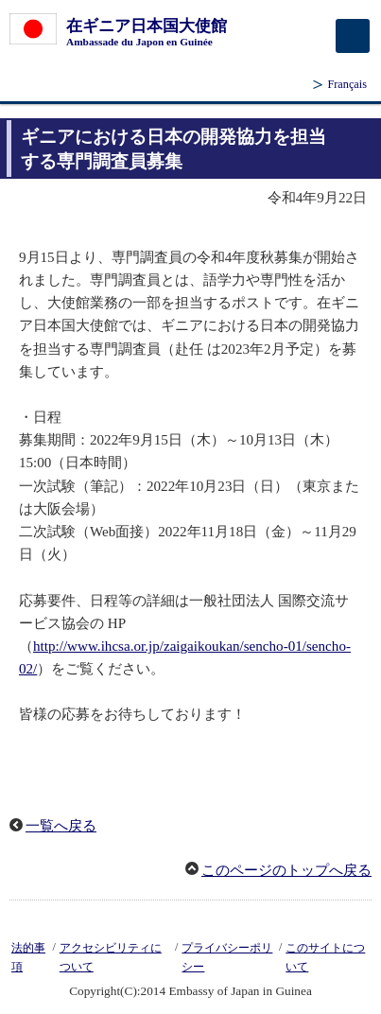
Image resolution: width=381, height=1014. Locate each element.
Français (347, 84)
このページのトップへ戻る (286, 870)
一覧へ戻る (61, 825)
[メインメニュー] (353, 36)
